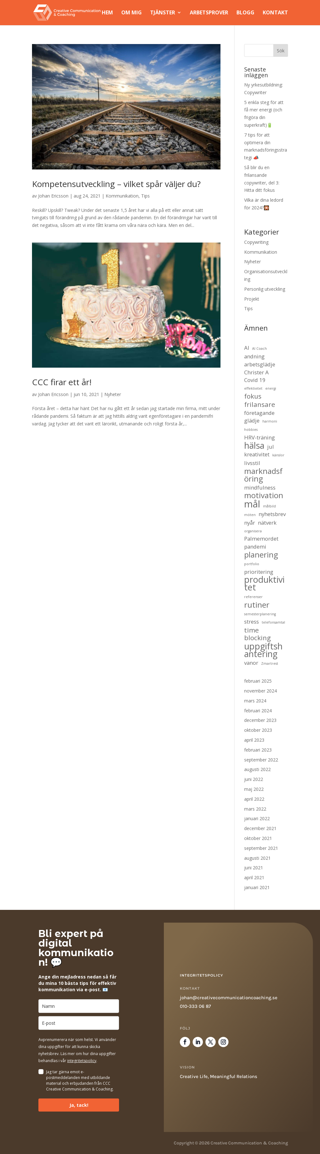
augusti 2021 (257, 858)
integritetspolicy (81, 1060)
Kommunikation (122, 196)
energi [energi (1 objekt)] (270, 388)
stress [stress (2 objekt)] (251, 621)
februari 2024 (258, 711)
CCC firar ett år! (62, 382)
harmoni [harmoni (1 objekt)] (269, 421)
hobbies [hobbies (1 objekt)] (251, 429)
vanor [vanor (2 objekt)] (251, 662)
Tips (145, 196)
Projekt (251, 299)
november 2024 (260, 691)
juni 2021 (253, 868)
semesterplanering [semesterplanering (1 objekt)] (260, 614)
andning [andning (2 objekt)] (254, 356)
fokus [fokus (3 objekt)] (252, 396)
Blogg (245, 13)
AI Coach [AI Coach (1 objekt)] (259, 348)
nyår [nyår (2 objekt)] (249, 522)
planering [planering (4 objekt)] (261, 554)
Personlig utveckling (264, 289)
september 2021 (261, 848)
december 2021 (260, 828)
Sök (280, 51)
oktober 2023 (258, 730)
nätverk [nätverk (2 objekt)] (267, 522)
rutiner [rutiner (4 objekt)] (256, 605)
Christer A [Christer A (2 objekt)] (256, 372)
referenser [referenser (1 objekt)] (253, 597)
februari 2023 (258, 750)
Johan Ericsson (53, 196)
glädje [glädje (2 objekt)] (252, 420)
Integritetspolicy (201, 975)
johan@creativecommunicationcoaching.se (228, 997)
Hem (107, 13)
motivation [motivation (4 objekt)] (263, 495)
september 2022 (261, 760)
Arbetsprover (209, 13)
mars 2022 (255, 809)
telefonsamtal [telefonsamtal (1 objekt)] (273, 622)
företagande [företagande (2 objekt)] (259, 412)
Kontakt (275, 13)
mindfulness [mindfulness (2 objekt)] (260, 487)
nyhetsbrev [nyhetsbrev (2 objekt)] (272, 514)
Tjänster (162, 13)
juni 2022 (253, 779)
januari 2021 (257, 887)
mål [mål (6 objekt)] (252, 504)
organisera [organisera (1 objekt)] (253, 531)
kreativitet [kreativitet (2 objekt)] (256, 454)
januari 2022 (257, 818)
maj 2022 (254, 789)
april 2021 (254, 877)
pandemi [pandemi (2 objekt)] (255, 546)
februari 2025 (258, 681)
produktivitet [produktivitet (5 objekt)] (264, 583)
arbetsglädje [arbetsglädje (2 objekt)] (259, 364)
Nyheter (112, 394)
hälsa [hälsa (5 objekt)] (254, 445)
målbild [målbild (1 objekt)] (269, 506)
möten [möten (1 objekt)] (250, 515)
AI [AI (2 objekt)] (246, 347)
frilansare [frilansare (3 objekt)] (259, 404)
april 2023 (254, 740)
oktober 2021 (258, 838)
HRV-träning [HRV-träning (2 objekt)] (259, 437)
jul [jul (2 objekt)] (270, 446)
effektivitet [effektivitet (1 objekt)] (253, 388)
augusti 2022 (257, 769)
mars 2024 (255, 701)
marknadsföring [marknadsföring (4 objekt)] (263, 475)
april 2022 (254, 799)
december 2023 (260, 720)
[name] (78, 1006)
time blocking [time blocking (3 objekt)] (257, 634)
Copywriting (256, 242)
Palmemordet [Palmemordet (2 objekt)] (261, 538)
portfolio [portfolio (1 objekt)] (251, 564)
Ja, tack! (78, 1105)
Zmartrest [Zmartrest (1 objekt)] (269, 663)
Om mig (131, 13)
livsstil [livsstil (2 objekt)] (252, 463)
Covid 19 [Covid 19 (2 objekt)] (255, 380)
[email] (78, 1023)
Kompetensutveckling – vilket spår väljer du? (116, 184)
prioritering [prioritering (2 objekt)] (258, 571)
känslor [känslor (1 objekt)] (278, 455)
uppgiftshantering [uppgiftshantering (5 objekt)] (263, 650)
